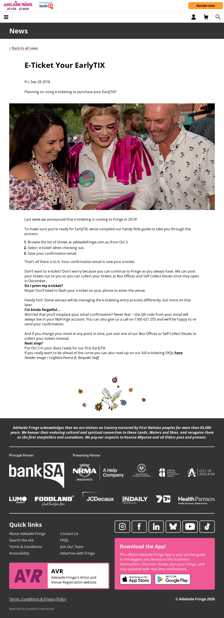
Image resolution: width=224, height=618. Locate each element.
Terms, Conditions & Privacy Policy (37, 599)
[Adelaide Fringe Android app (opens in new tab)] (172, 579)
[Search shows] (218, 17)
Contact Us (69, 533)
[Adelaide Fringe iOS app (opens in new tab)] (135, 579)
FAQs (64, 540)
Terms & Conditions (25, 546)
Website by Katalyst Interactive (31, 609)
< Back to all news (23, 48)
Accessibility (19, 553)
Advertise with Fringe (77, 553)
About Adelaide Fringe (27, 533)
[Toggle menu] (6, 17)
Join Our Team (72, 546)
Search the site (21, 540)
